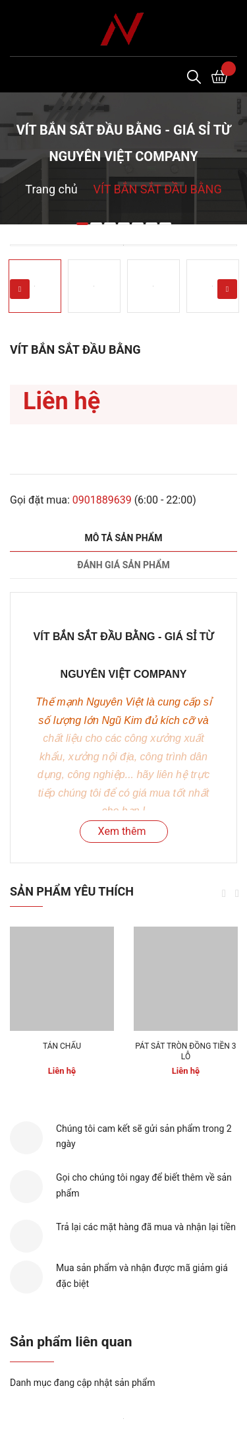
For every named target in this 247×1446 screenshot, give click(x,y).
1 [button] (82, 223)
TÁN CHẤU (62, 1046)
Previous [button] (20, 289)
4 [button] (124, 223)
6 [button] (151, 223)
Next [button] (227, 289)
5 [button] (138, 223)
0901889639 (102, 500)
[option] (123, 245)
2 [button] (96, 223)
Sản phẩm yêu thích (72, 891)
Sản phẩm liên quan (71, 1342)
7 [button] (165, 223)
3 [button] (110, 223)
